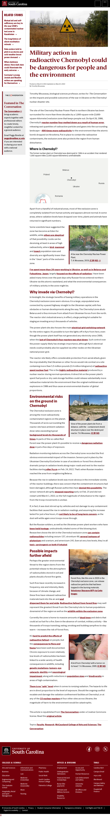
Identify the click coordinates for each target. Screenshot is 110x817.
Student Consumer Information (49, 808)
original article (54, 716)
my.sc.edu (97, 776)
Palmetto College (45, 785)
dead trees (85, 618)
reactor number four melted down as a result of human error (73, 123)
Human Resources (82, 774)
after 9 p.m (51, 469)
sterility (44, 672)
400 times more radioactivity (57, 131)
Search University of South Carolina (98, 4)
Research (49, 725)
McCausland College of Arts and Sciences (76, 725)
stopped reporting (64, 492)
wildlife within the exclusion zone (85, 611)
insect (37, 251)
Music (22, 790)
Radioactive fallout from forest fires (78, 603)
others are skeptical (54, 235)
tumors (53, 668)
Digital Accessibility (11, 810)
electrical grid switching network (88, 328)
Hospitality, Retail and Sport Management (8, 794)
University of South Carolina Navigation (105, 4)
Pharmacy (42, 768)
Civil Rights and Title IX (93, 808)
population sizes (75, 676)
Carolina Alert (99, 768)
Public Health (44, 772)
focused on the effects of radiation (74, 274)
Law (22, 774)
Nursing (23, 794)
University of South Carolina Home (14, 3)
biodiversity (95, 676)
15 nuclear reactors (50, 699)
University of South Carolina (14, 808)
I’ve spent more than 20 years (45, 270)
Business (5, 772)
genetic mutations (39, 668)
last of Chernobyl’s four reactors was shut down (63, 340)
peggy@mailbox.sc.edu (14, 139)
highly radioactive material (73, 370)
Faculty (40, 725)
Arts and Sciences (8, 768)
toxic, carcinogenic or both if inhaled (48, 545)
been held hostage (39, 529)
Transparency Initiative (73, 808)
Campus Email (99, 772)
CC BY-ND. (93, 261)
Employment (62, 768)
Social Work (43, 776)
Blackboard (98, 779)
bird (52, 247)
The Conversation (70, 712)
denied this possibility (90, 488)
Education (6, 776)
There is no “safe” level (41, 686)
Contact (25, 810)
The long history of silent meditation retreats (12, 42)
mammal (59, 247)
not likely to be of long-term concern (78, 514)
